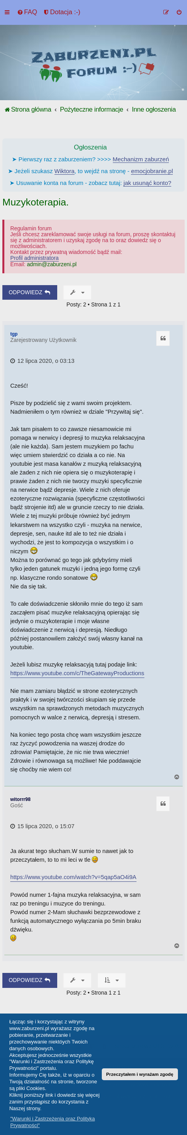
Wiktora (64, 171)
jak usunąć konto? (147, 182)
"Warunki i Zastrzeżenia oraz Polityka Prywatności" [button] (52, 1122)
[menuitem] (27, 12)
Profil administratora (34, 258)
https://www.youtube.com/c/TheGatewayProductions (77, 673)
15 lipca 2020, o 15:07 (42, 826)
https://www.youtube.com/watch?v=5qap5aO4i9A (73, 877)
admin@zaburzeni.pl (52, 264)
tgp (14, 334)
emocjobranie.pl (152, 171)
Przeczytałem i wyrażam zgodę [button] (139, 1074)
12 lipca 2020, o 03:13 (42, 361)
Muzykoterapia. (35, 202)
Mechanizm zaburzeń (141, 159)
